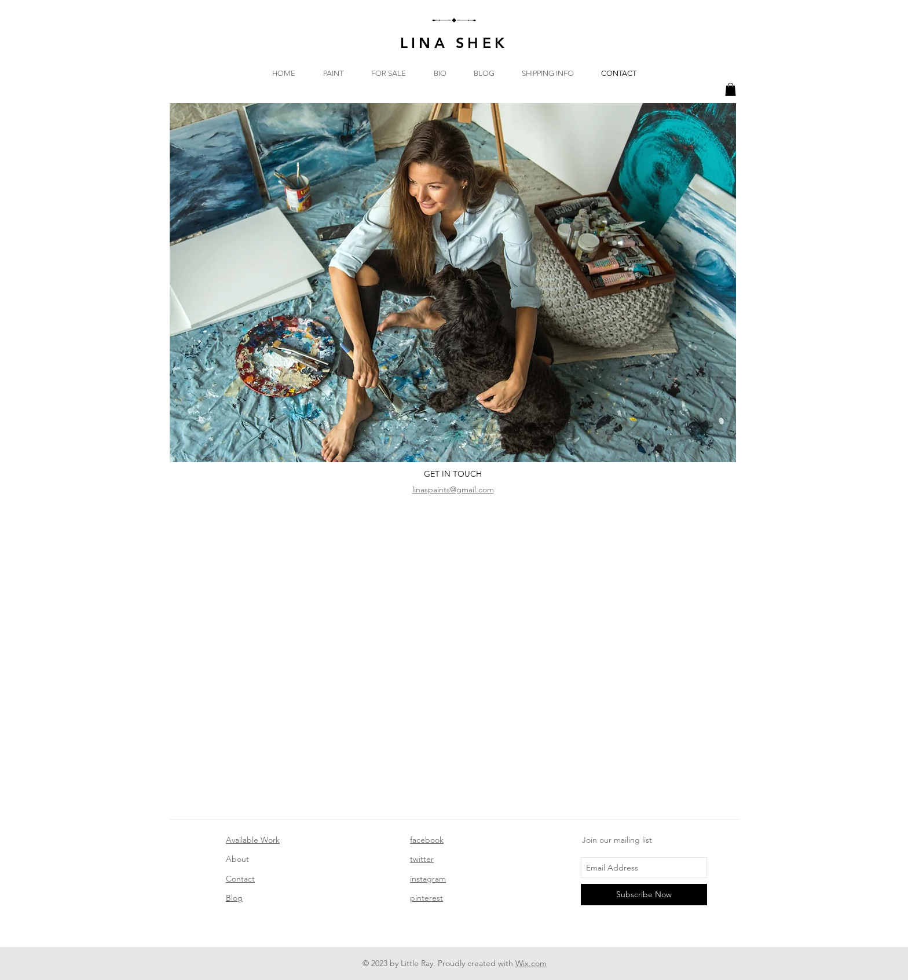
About (237, 859)
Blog (234, 898)
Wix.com (531, 963)
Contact (240, 878)
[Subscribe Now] (644, 894)
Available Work (253, 840)
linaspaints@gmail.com (453, 489)
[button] (730, 89)
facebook (427, 840)
